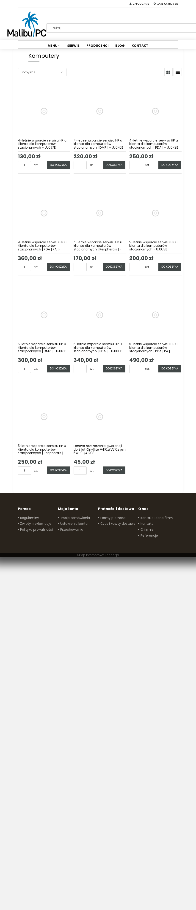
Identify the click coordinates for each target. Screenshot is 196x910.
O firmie (147, 529)
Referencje (149, 535)
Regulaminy (29, 518)
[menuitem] (54, 46)
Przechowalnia (71, 529)
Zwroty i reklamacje (35, 523)
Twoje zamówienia (75, 518)
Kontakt (147, 523)
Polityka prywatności (36, 529)
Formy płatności (113, 518)
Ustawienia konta (74, 523)
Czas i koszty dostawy (117, 523)
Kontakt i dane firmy (157, 518)
